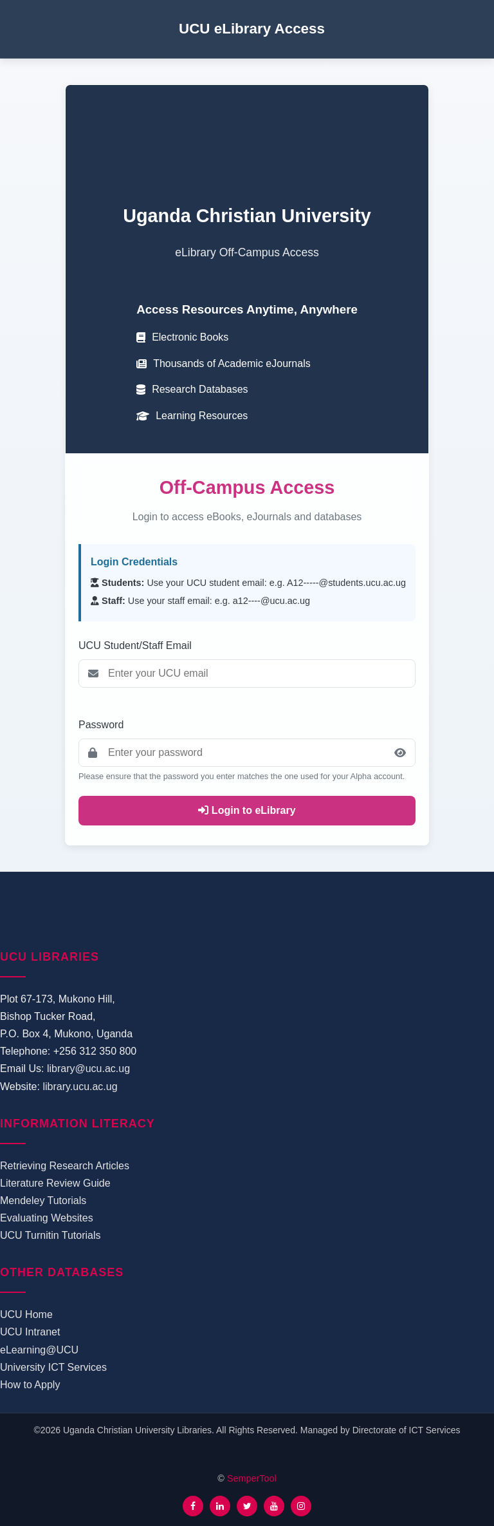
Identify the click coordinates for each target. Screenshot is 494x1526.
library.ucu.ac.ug (79, 1086)
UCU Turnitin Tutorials (50, 1235)
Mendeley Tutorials (43, 1200)
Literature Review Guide (55, 1183)
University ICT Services (53, 1367)
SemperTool (252, 1478)
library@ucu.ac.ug (88, 1068)
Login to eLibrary (246, 810)
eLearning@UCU (39, 1349)
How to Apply (30, 1384)
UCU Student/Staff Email (135, 645)
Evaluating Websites (46, 1217)
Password (101, 724)
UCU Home (26, 1314)
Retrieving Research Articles (64, 1165)
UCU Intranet (30, 1331)
